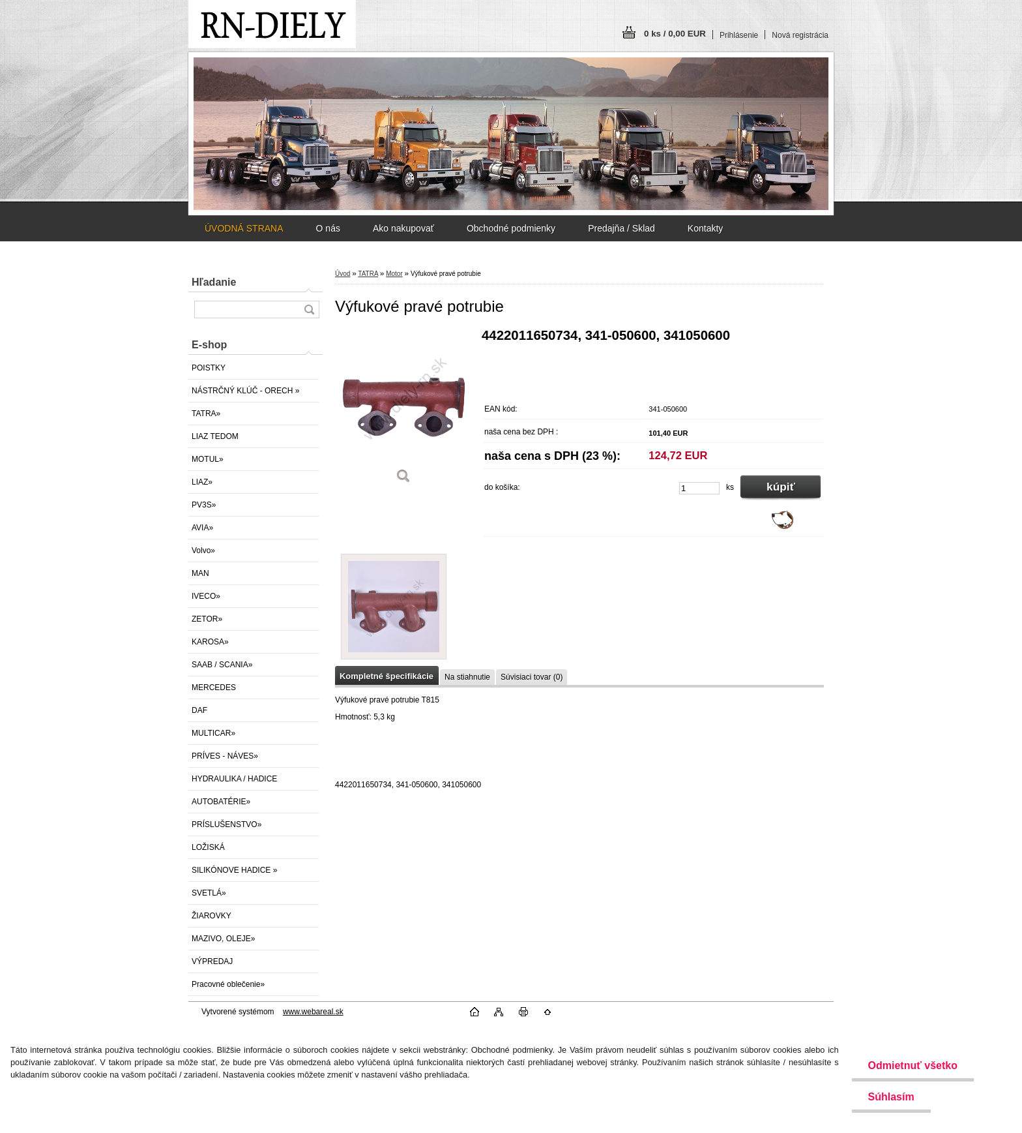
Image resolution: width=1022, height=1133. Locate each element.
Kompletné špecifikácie (386, 676)
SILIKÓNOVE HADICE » (234, 870)
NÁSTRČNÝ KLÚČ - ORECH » (245, 390)
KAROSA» (210, 641)
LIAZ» (202, 482)
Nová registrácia (800, 35)
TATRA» (206, 413)
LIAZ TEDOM (215, 436)
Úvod (342, 273)
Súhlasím (891, 1096)
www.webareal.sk (313, 1011)
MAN (200, 573)
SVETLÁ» (209, 893)
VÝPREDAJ (212, 961)
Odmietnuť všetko (912, 1065)
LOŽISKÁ (208, 847)
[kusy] (699, 488)
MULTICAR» (213, 733)
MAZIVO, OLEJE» (223, 938)
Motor (394, 273)
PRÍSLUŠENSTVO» (226, 824)
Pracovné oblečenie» (228, 984)
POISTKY (209, 367)
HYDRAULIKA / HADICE (234, 778)
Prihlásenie (739, 35)
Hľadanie (214, 282)
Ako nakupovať (403, 228)
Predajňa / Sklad (621, 228)
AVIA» (202, 527)
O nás (328, 228)
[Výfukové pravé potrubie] (403, 410)
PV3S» (204, 504)
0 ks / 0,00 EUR (675, 33)
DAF (199, 710)
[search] (308, 309)
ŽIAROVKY (211, 915)
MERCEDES (214, 687)
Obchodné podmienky (511, 228)
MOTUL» (208, 459)
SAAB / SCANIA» (222, 664)
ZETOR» (207, 619)
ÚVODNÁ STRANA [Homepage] (244, 228)
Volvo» (203, 550)
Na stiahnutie (467, 677)
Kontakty (705, 228)
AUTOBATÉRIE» (221, 801)
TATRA (368, 273)
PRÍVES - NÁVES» (225, 756)
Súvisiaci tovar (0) (531, 677)
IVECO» (206, 596)
